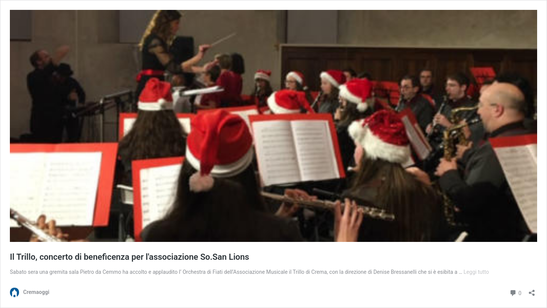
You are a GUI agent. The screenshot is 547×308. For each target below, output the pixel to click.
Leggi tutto (476, 272)
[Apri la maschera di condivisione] (531, 290)
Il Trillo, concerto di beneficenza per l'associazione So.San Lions (129, 257)
